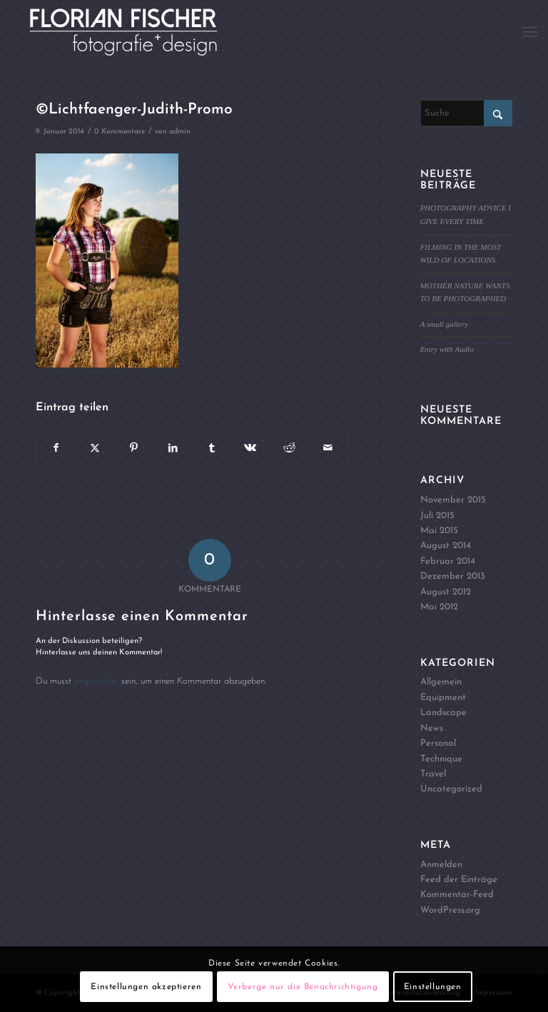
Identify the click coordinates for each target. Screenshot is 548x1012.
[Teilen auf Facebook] (55, 448)
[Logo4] (139, 32)
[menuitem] (529, 32)
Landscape (443, 712)
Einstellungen (433, 987)
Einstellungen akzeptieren (146, 987)
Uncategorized (451, 789)
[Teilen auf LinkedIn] (172, 448)
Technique (441, 759)
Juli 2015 (437, 515)
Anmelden (441, 864)
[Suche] (466, 113)
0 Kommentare (119, 132)
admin (180, 132)
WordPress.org (450, 910)
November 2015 (453, 500)
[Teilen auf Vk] (250, 448)
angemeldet (96, 681)
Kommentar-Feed (457, 894)
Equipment (443, 697)
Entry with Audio (447, 349)
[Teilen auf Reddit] (289, 448)
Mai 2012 (439, 607)
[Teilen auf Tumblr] (211, 448)
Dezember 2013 (452, 576)
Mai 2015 (439, 530)
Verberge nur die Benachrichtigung (303, 987)
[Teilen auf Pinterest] (134, 448)
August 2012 (445, 592)
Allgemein (441, 682)
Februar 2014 (447, 561)
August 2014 (445, 545)
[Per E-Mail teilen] (328, 448)
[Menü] (529, 32)
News (431, 728)
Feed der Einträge (458, 879)
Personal (438, 743)
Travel (433, 774)
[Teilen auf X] (94, 448)
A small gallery (444, 324)
